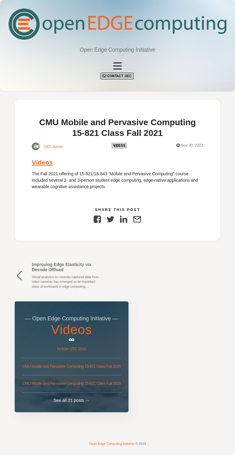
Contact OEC (117, 76)
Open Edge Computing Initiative (112, 444)
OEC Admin (47, 146)
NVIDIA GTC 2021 (71, 349)
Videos (119, 146)
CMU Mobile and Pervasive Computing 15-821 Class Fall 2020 (71, 366)
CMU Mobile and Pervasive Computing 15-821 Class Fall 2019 (71, 383)
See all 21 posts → (72, 400)
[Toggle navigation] (117, 66)
